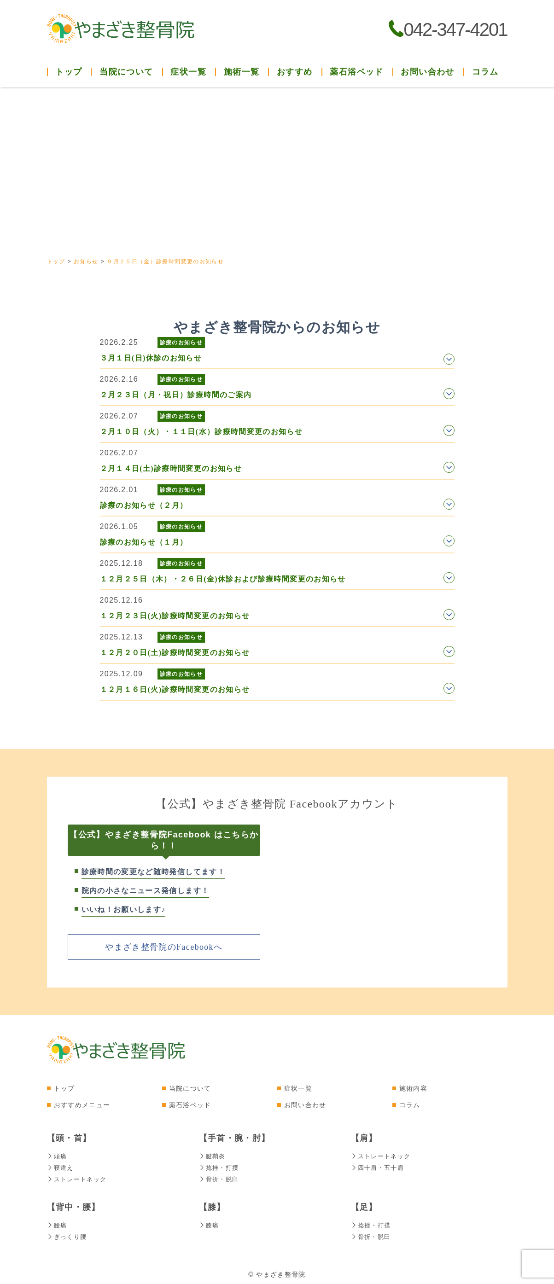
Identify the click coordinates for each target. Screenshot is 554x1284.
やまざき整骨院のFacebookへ (163, 946)
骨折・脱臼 (220, 1177)
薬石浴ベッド (356, 71)
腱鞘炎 (213, 1155)
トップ (68, 71)
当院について (190, 1088)
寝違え (61, 1166)
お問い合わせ (427, 71)
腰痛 (57, 1223)
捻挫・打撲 (220, 1166)
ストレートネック (79, 1177)
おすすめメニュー (82, 1104)
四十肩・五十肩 (379, 1166)
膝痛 (209, 1223)
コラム (485, 71)
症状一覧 (298, 1088)
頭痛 (57, 1155)
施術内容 (413, 1088)
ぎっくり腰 (68, 1234)
